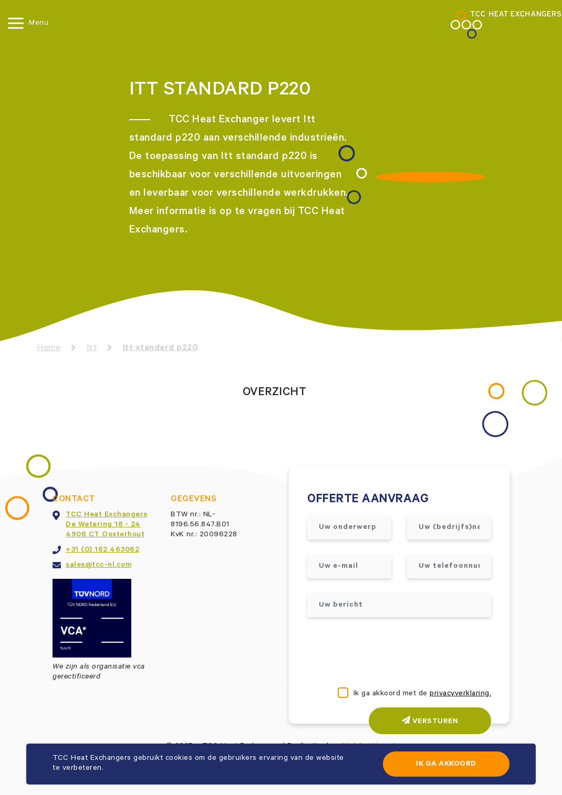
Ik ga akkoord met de (422, 694)
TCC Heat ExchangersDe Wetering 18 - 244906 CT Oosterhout (107, 525)
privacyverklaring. (460, 694)
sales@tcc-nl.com (98, 565)
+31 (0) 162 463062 (102, 550)
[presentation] (387, 653)
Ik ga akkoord (446, 764)
